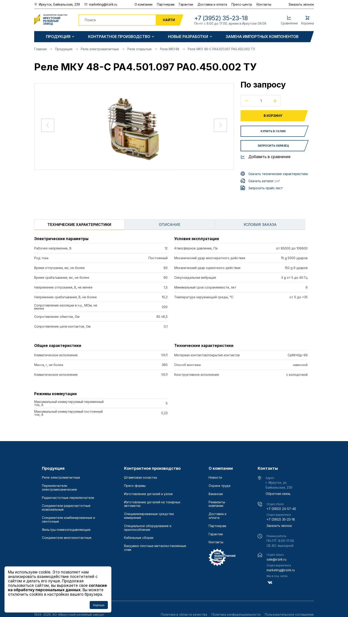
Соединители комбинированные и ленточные (68, 519)
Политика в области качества (184, 614)
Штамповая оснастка (140, 477)
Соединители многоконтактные (66, 537)
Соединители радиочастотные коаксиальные (66, 507)
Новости (215, 477)
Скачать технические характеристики (278, 174)
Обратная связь (278, 494)
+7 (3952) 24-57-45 (281, 509)
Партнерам (165, 4)
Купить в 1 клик (273, 131)
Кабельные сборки (138, 537)
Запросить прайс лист (265, 188)
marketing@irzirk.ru (281, 570)
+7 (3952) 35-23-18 (281, 519)
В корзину (273, 115)
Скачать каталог (264, 181)
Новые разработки (188, 37)
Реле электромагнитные (61, 477)
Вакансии (216, 494)
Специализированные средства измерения (149, 515)
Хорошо (99, 605)
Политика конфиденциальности (236, 614)
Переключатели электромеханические (59, 487)
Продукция (58, 37)
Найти (169, 20)
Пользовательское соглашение (289, 614)
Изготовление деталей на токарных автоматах (152, 504)
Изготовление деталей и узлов (148, 494)
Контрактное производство (119, 37)
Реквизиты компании (217, 504)
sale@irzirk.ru (276, 559)
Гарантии (186, 4)
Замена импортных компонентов (262, 37)
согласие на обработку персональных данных (57, 587)
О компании (143, 4)
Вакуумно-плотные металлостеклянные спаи (155, 547)
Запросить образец (273, 145)
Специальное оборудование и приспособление (147, 527)
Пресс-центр (241, 4)
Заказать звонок (301, 4)
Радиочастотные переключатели (68, 498)
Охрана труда (219, 486)
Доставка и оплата (212, 4)
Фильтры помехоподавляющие (66, 529)
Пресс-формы (135, 486)
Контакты (264, 4)
